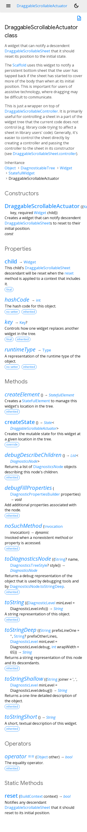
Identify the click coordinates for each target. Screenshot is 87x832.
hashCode (17, 299)
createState (20, 422)
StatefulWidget (22, 173)
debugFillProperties (28, 487)
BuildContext (31, 796)
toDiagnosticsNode (28, 558)
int (38, 300)
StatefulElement (61, 395)
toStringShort (21, 716)
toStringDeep (20, 629)
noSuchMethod (23, 525)
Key (22, 322)
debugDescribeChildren (33, 455)
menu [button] (8, 6)
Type (46, 350)
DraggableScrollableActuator (42, 206)
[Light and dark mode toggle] (76, 5)
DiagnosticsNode (23, 461)
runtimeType (20, 349)
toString (14, 602)
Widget (66, 168)
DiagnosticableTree (38, 168)
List (73, 455)
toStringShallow (24, 678)
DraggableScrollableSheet (27, 51)
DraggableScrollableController (31, 111)
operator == (19, 756)
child (11, 261)
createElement (22, 394)
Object (10, 168)
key (9, 322)
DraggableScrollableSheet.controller (44, 153)
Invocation (53, 526)
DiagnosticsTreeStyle (28, 565)
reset (69, 273)
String (60, 559)
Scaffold (19, 65)
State (48, 422)
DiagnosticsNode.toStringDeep (37, 586)
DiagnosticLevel (41, 602)
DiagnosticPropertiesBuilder (35, 494)
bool (68, 756)
